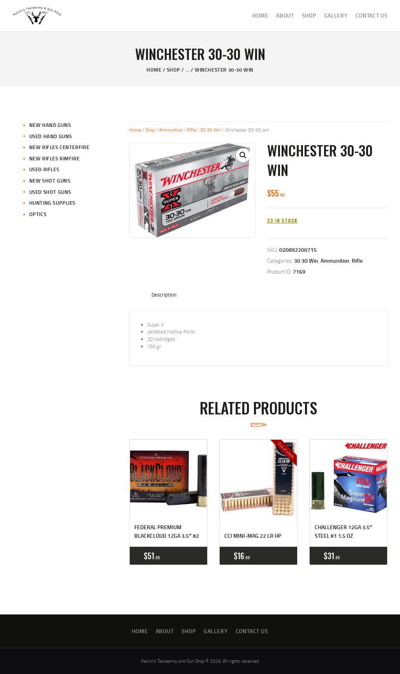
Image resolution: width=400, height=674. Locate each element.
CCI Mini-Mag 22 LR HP (252, 535)
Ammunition (171, 129)
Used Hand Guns (50, 136)
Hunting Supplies (52, 202)
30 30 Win (210, 129)
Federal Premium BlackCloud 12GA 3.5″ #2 (166, 531)
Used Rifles (44, 169)
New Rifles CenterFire (59, 147)
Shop (173, 69)
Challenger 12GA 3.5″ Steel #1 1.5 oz (343, 531)
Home (153, 69)
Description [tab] (164, 294)
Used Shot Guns (50, 191)
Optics (38, 214)
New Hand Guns (50, 124)
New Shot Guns (49, 180)
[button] (243, 155)
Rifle (191, 129)
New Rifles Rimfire (54, 158)
